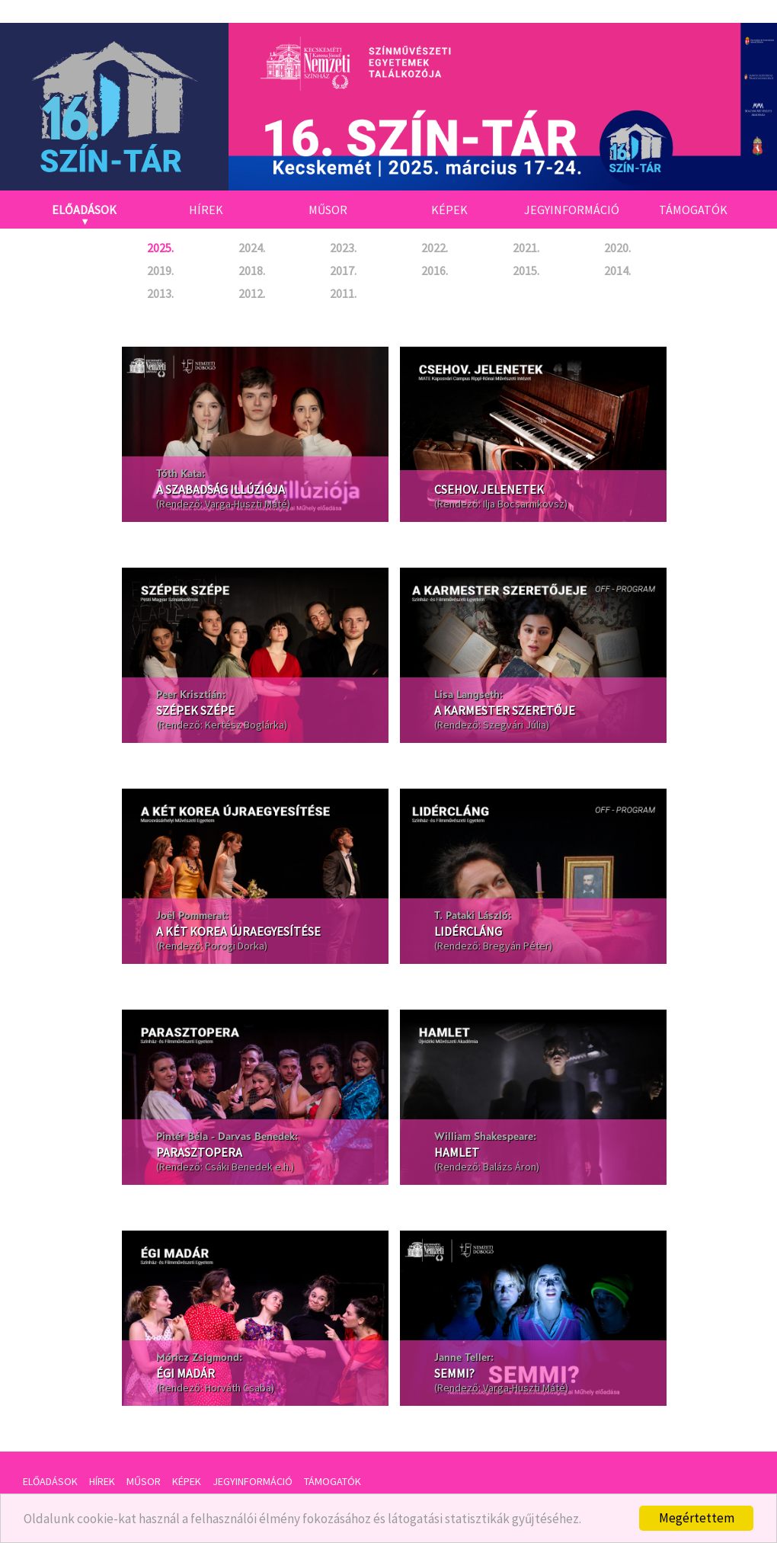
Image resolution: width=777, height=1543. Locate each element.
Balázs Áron (509, 1166)
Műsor (328, 209)
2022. (434, 247)
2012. (251, 293)
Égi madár (185, 1373)
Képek (449, 209)
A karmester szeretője (504, 710)
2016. (434, 270)
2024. (251, 247)
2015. (526, 270)
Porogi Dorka (234, 945)
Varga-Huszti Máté (246, 504)
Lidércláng (468, 931)
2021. (526, 247)
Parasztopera (199, 1152)
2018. (251, 270)
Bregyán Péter (516, 945)
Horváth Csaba (238, 1387)
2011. (343, 293)
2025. (160, 247)
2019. (160, 270)
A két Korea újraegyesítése (238, 931)
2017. (343, 270)
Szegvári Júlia (514, 724)
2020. (617, 247)
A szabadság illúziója (220, 489)
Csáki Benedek (239, 1166)
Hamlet (456, 1152)
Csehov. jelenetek (489, 489)
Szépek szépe (195, 710)
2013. (160, 293)
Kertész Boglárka (244, 724)
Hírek (206, 209)
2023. (343, 247)
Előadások (84, 209)
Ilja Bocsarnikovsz (523, 504)
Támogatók (693, 209)
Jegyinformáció (571, 209)
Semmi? (454, 1373)
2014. (617, 270)
